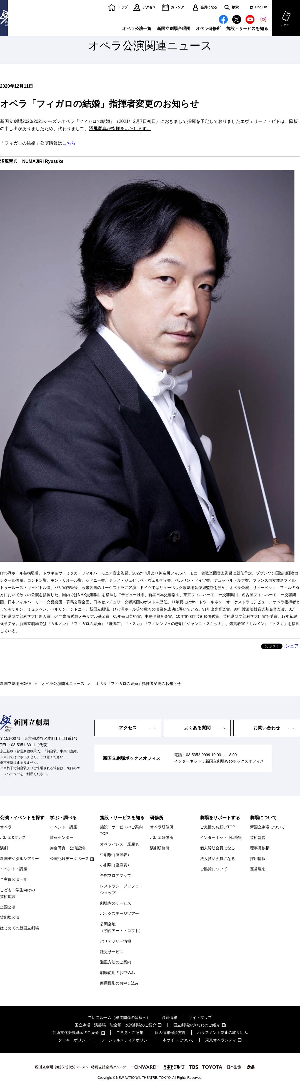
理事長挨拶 (259, 848)
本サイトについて (178, 1040)
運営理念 (258, 869)
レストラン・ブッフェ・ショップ (121, 889)
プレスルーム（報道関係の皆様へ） (119, 1017)
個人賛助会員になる (217, 848)
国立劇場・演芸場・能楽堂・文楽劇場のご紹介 (115, 1025)
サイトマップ (200, 1017)
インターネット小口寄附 (221, 837)
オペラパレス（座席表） (121, 844)
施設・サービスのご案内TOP (121, 830)
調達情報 (169, 1017)
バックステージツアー (119, 913)
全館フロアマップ (115, 875)
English (261, 7)
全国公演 (8, 907)
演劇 (4, 848)
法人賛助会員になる (217, 858)
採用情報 (258, 858)
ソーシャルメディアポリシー (126, 1040)
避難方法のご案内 (115, 962)
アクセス (149, 7)
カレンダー (179, 7)
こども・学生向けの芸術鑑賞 (17, 893)
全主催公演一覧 (13, 879)
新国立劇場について (267, 827)
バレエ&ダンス (13, 837)
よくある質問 (197, 727)
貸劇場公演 (9, 917)
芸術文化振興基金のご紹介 (75, 1032)
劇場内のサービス (115, 903)
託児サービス (111, 952)
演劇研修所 (159, 848)
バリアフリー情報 (115, 941)
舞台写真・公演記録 (67, 848)
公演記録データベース (69, 858)
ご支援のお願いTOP (217, 827)
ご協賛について (213, 869)
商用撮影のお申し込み (119, 983)
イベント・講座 (13, 869)
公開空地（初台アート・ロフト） (121, 927)
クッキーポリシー (73, 1040)
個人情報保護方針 (170, 1032)
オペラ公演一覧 (136, 28)
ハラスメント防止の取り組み (222, 1032)
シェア (292, 646)
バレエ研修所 (161, 837)
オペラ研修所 (208, 28)
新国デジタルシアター (19, 858)
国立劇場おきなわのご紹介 (196, 1025)
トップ (123, 7)
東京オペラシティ (220, 1040)
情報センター (61, 837)
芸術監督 (258, 837)
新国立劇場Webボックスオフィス (234, 761)
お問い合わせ (266, 727)
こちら (69, 143)
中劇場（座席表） (115, 854)
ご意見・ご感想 (129, 1032)
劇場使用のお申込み (117, 972)
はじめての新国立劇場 (19, 928)
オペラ (6, 827)
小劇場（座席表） (115, 865)
